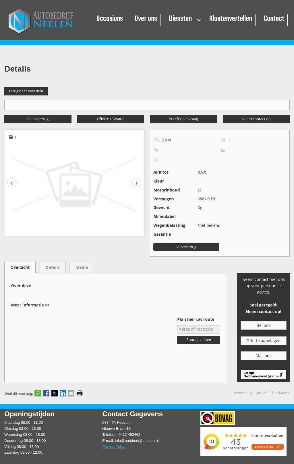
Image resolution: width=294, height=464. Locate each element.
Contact (271, 19)
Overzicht (20, 266)
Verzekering (186, 245)
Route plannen (198, 338)
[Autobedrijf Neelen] (43, 20)
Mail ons (263, 354)
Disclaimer (281, 392)
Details (53, 266)
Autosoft (261, 392)
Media (82, 266)
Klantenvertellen (229, 19)
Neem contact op (256, 117)
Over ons (147, 19)
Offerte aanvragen (263, 339)
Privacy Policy (113, 445)
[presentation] (14, 182)
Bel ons (263, 324)
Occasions (112, 19)
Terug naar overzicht (26, 90)
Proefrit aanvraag (183, 117)
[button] (199, 20)
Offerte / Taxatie (110, 117)
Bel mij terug (38, 117)
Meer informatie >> (30, 303)
